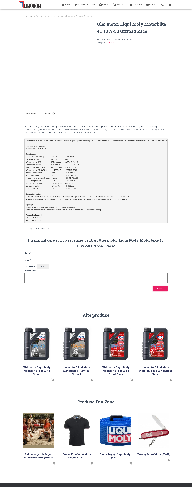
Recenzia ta (30, 271)
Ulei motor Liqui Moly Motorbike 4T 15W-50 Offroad (76, 370)
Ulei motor (47, 16)
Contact (151, 5)
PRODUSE (119, 5)
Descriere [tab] (31, 113)
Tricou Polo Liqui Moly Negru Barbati (76, 455)
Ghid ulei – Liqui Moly (84, 5)
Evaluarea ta (30, 266)
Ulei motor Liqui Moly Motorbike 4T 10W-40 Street (37, 370)
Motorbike (38, 16)
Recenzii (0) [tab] (50, 113)
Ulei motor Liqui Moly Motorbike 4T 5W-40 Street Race (155, 370)
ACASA (66, 5)
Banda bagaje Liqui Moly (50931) (115, 455)
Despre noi (136, 5)
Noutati (104, 5)
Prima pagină (29, 16)
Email (27, 260)
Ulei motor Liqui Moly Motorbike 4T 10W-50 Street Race (116, 370)
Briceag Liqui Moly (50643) (153, 453)
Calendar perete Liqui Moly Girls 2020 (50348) (38, 455)
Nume (27, 253)
